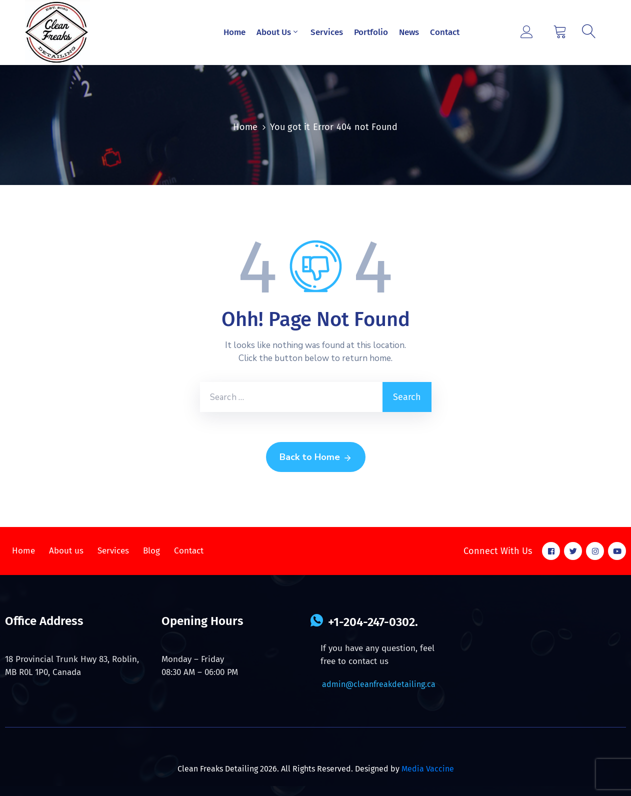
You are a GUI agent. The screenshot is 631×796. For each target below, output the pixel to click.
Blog (151, 551)
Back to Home (316, 457)
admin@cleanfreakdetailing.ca (379, 684)
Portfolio (371, 32)
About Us (278, 32)
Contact (445, 32)
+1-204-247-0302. (373, 622)
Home (235, 32)
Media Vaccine (428, 769)
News (409, 32)
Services (326, 32)
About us (66, 551)
